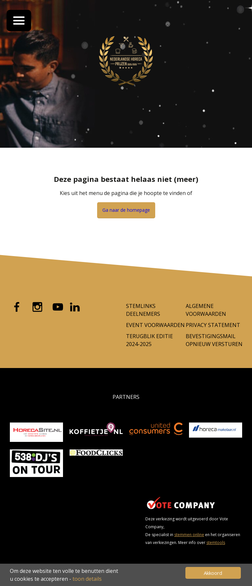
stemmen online (189, 534)
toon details (87, 578)
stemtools (215, 542)
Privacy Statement (213, 325)
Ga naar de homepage (126, 210)
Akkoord (213, 573)
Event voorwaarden (155, 325)
